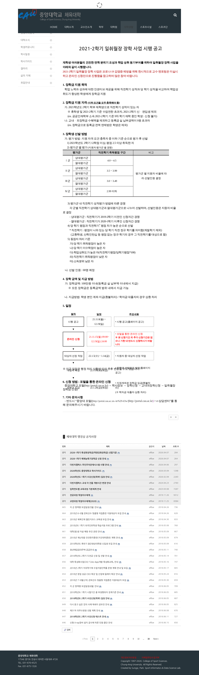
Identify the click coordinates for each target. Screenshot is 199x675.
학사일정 (37, 54)
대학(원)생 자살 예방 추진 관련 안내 (86, 532)
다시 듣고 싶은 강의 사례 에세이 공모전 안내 (90, 605)
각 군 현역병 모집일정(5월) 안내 (84, 507)
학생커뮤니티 (37, 47)
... (143, 639)
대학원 (113, 27)
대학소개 (69, 27)
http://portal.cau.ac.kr (141, 400)
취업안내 (37, 83)
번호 (64, 447)
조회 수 (176, 447)
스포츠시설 (146, 27)
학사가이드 (37, 61)
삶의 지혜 (37, 75)
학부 (101, 27)
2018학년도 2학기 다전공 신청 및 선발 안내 (90, 556)
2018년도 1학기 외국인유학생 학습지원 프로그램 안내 (94, 526)
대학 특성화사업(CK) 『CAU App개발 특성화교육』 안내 (94, 562)
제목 (108, 447)
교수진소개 (86, 27)
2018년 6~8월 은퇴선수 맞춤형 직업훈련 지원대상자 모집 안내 (98, 513)
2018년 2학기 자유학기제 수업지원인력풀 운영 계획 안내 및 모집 (99, 568)
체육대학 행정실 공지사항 (81, 436)
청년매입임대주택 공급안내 (82, 550)
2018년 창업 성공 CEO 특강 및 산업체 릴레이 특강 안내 (95, 574)
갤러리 (37, 68)
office (151, 453)
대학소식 (37, 40)
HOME (54, 27)
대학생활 (128, 27)
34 (148, 639)
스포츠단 (163, 27)
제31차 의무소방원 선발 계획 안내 (85, 611)
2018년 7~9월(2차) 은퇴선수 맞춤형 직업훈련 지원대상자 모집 (98, 580)
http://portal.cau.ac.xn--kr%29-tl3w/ (110, 401)
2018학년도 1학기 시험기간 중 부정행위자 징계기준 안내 (95, 592)
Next (156, 639)
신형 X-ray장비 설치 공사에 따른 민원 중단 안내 (91, 623)
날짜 (164, 447)
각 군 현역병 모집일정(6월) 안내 (84, 586)
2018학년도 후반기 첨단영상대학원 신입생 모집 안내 (94, 544)
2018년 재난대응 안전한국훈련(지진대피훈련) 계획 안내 (95, 538)
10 (138, 639)
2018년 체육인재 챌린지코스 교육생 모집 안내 (91, 519)
